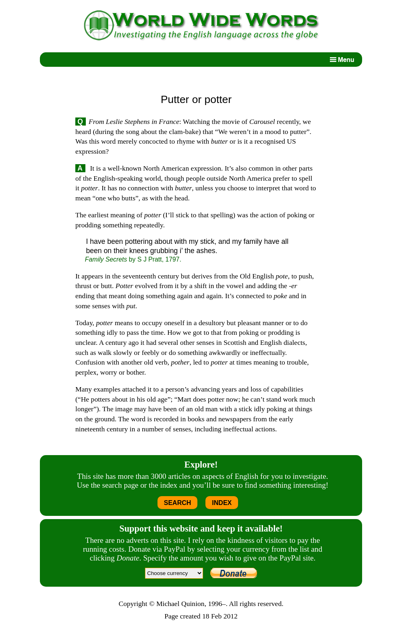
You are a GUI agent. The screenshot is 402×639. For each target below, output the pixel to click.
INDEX (222, 502)
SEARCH (177, 502)
